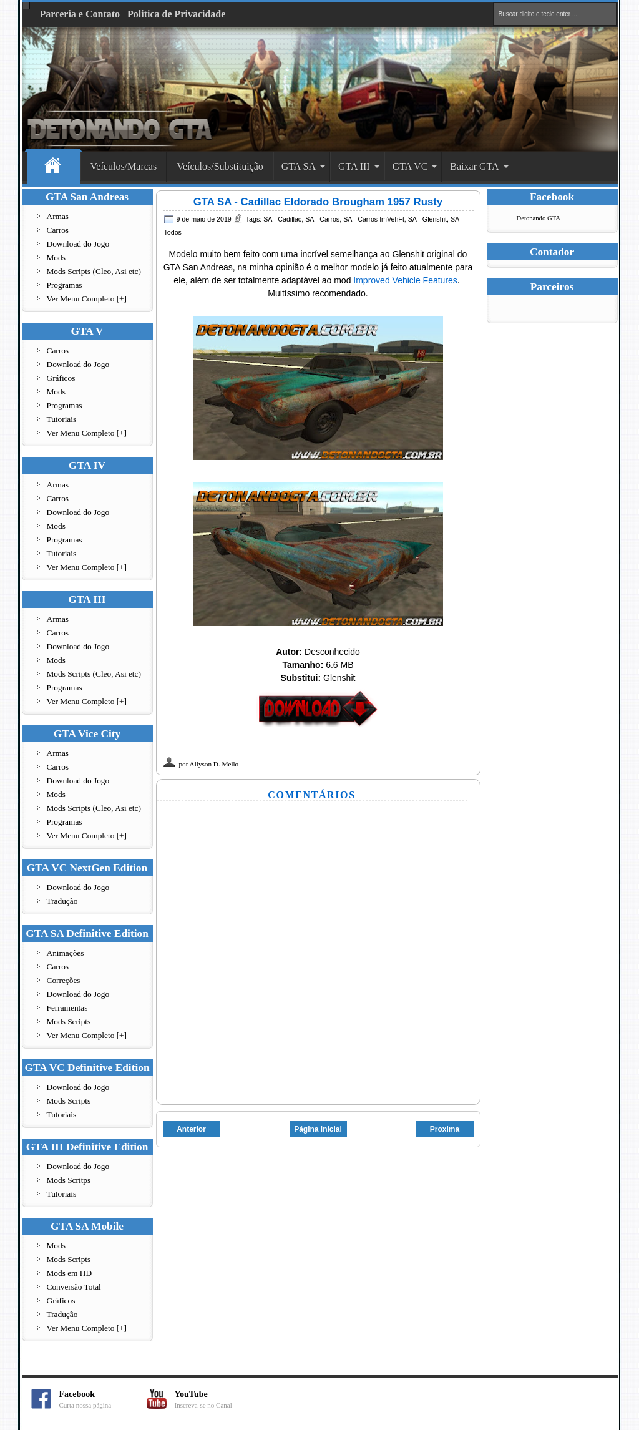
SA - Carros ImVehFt (373, 219)
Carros (58, 230)
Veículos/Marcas (123, 166)
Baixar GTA (474, 166)
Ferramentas (67, 1007)
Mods (56, 257)
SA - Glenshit (427, 219)
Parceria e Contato (80, 14)
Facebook (103, 1399)
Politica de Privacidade (176, 14)
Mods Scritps (69, 1180)
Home (53, 167)
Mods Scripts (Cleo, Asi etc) (94, 271)
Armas (58, 216)
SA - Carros (322, 219)
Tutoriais (62, 419)
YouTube (218, 1399)
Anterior (191, 1129)
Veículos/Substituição (220, 166)
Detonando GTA (538, 218)
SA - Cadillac (282, 219)
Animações (65, 952)
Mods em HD (69, 1273)
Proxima (444, 1129)
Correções (63, 980)
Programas (64, 285)
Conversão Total (74, 1286)
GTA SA (298, 166)
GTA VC (410, 166)
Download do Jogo (78, 243)
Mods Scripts (69, 1021)
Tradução (62, 901)
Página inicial (318, 1129)
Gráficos (61, 378)
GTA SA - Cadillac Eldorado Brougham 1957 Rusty (317, 202)
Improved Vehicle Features (405, 280)
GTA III (354, 166)
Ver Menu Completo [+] (87, 298)
